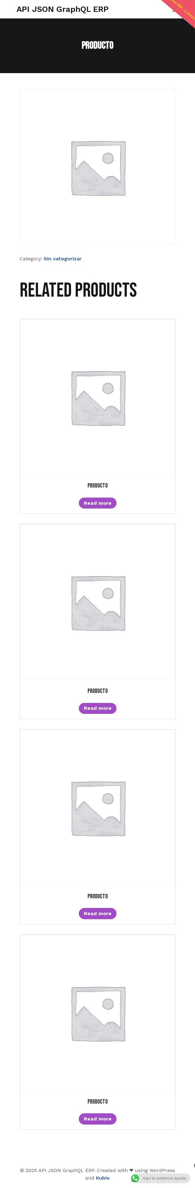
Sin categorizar (63, 259)
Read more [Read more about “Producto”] (98, 503)
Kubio (103, 1178)
